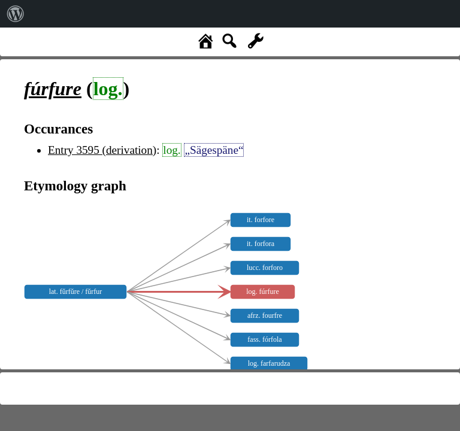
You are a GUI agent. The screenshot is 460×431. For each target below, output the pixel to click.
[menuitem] (15, 14)
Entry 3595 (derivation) (102, 150)
